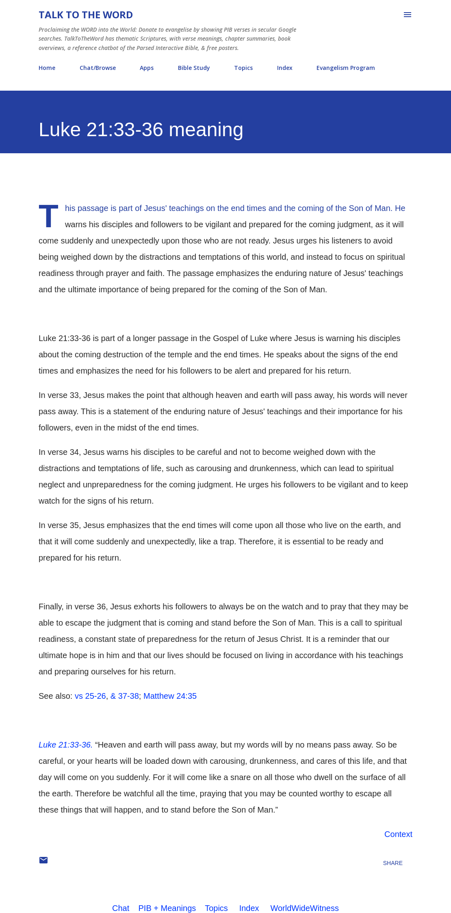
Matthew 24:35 (170, 695)
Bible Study (194, 68)
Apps (147, 68)
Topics (243, 68)
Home (47, 68)
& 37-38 (125, 695)
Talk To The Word (86, 14)
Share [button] (393, 863)
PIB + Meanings (167, 908)
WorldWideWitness (304, 908)
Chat (120, 908)
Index (285, 68)
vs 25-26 (90, 695)
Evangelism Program (346, 68)
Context (398, 834)
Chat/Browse (98, 68)
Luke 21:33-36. (66, 744)
